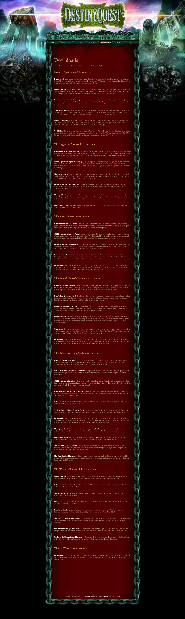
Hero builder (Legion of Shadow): (66, 151)
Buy (131, 42)
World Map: (58, 131)
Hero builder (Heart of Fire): (65, 224)
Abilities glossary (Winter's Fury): (67, 306)
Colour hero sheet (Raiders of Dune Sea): (69, 371)
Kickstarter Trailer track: (63, 510)
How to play (66, 42)
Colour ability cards (61, 485)
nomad (118, 596)
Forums (92, 42)
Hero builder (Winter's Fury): (65, 296)
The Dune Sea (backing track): (65, 456)
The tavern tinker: (61, 174)
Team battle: (58, 329)
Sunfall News (79, 42)
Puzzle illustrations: (61, 317)
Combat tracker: (60, 89)
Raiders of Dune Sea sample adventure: (69, 391)
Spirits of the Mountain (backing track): (69, 537)
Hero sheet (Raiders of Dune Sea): (67, 360)
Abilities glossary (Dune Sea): (65, 381)
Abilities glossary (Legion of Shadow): (68, 162)
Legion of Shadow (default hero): (66, 244)
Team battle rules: (61, 110)
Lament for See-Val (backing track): (67, 529)
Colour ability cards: (62, 205)
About (118, 42)
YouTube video (100, 429)
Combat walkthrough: (62, 120)
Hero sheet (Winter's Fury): (64, 285)
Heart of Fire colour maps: (64, 255)
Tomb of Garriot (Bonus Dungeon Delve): (69, 410)
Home (53, 42)
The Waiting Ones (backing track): (67, 518)
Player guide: (59, 265)
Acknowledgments (103, 596)
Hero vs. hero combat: (62, 100)
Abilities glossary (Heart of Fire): (66, 234)
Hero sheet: (58, 79)
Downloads (105, 42)
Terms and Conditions (90, 596)
